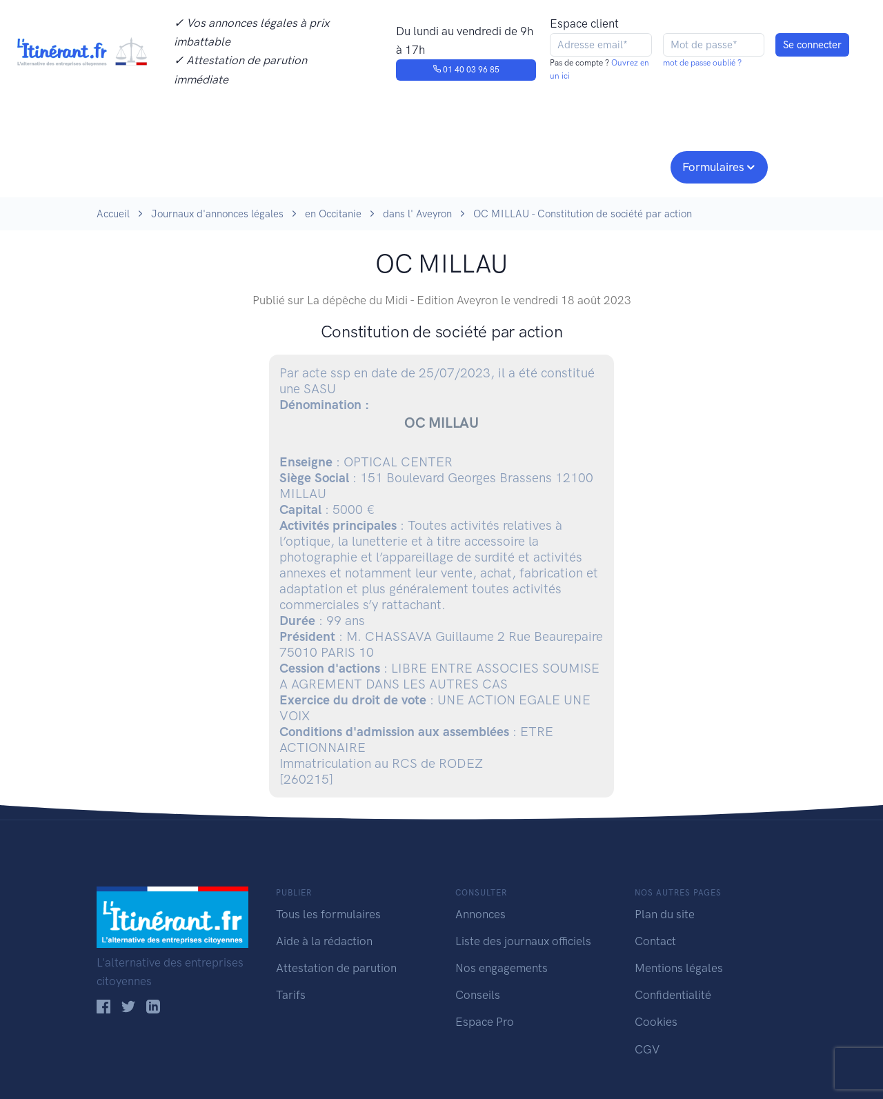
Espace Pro (484, 1022)
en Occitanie (333, 214)
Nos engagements (439, 165)
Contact (655, 941)
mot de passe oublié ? (702, 63)
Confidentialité (673, 995)
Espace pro (625, 165)
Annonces (480, 914)
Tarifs (291, 995)
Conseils (540, 165)
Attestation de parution (336, 968)
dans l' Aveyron (417, 214)
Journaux (323, 165)
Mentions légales (679, 968)
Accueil (113, 214)
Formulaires (713, 167)
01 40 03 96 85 (466, 70)
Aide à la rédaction (324, 941)
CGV (647, 1049)
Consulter (240, 165)
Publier (150, 165)
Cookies (656, 1022)
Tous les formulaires (328, 914)
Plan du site (665, 914)
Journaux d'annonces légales (217, 214)
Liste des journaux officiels (523, 941)
